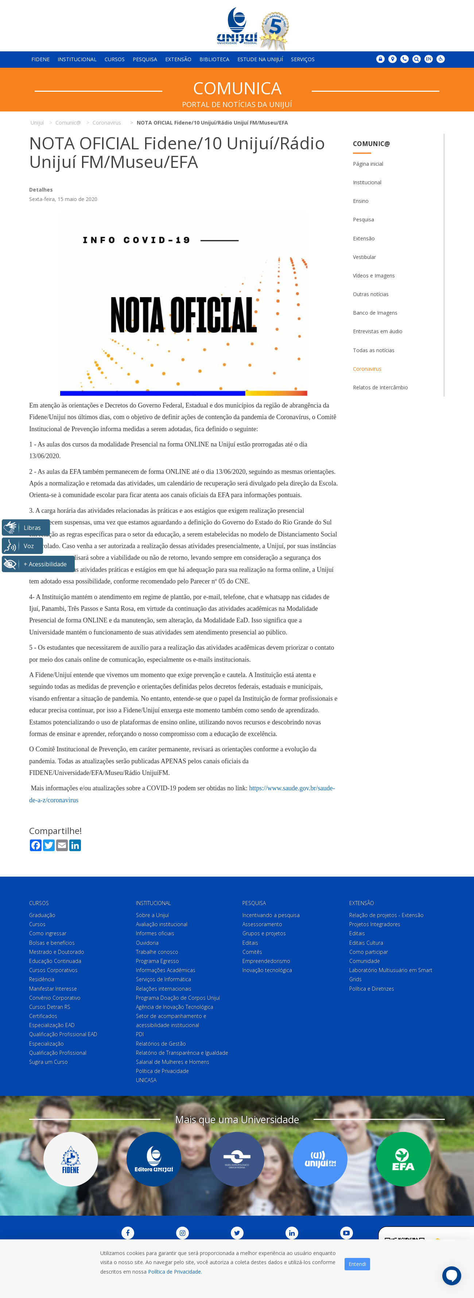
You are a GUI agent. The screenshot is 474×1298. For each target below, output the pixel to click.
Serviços (303, 59)
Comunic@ (371, 143)
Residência (41, 979)
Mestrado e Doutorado (56, 951)
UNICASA (146, 1080)
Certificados (43, 1015)
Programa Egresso (157, 960)
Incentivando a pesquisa (271, 915)
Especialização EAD (52, 1025)
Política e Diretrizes (371, 988)
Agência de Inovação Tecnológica (174, 1006)
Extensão (178, 59)
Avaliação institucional (161, 924)
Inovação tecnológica (267, 970)
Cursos (115, 59)
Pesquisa (145, 59)
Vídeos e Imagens (374, 275)
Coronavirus (367, 368)
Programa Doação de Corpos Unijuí (178, 997)
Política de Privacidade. (175, 1271)
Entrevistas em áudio (378, 331)
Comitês (252, 951)
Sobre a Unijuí (152, 915)
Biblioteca (214, 59)
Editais (250, 942)
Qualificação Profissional (57, 1052)
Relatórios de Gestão (161, 1043)
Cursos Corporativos (53, 970)
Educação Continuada (55, 960)
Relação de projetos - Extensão (386, 915)
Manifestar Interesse (53, 988)
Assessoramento (262, 924)
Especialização (46, 1043)
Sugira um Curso (48, 1061)
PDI (140, 1034)
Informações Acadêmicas (165, 970)
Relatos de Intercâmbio (380, 387)
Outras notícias (371, 294)
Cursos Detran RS (49, 1006)
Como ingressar (47, 933)
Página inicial (368, 163)
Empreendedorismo (266, 960)
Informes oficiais (155, 933)
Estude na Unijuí (260, 59)
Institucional (77, 59)
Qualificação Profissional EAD (63, 1034)
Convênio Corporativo (55, 997)
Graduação (42, 915)
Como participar (368, 951)
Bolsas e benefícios (52, 942)
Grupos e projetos (264, 933)
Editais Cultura (366, 942)
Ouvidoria (147, 942)
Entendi (357, 1263)
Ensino (361, 200)
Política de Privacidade (162, 1070)
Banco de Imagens (375, 312)
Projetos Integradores (374, 924)
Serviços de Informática (163, 979)
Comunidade (364, 960)
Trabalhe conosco (157, 951)
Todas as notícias (374, 350)
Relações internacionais (163, 988)
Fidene (40, 59)
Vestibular (364, 256)
